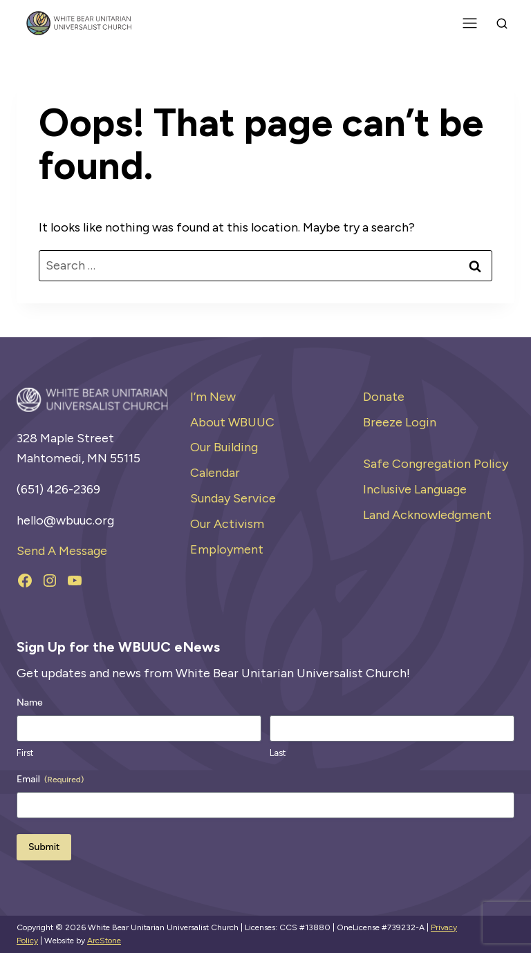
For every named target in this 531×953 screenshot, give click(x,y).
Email (50, 779)
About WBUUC (232, 422)
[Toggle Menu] (470, 23)
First (25, 753)
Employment (226, 549)
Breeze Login (399, 422)
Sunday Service (233, 498)
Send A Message (62, 550)
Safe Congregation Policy (435, 463)
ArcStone (104, 940)
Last (278, 753)
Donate (383, 396)
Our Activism (227, 523)
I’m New (213, 396)
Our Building (224, 447)
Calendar (215, 472)
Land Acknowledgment (427, 514)
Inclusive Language (415, 489)
